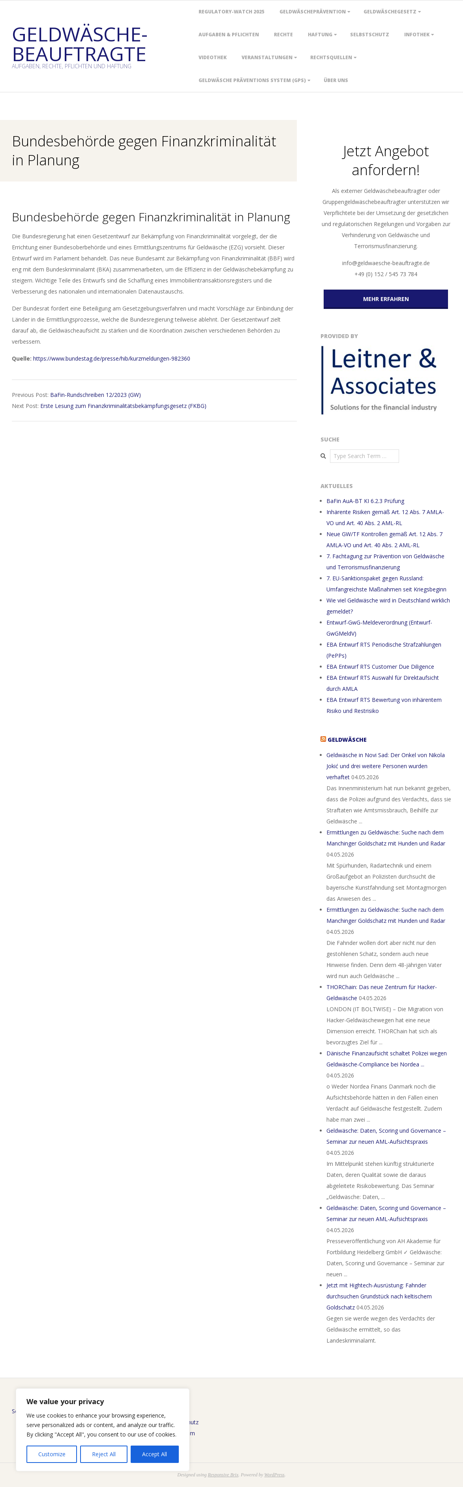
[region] (102, 1429)
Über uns (336, 80)
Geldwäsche (347, 739)
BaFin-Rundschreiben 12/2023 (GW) (95, 394)
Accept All (154, 1454)
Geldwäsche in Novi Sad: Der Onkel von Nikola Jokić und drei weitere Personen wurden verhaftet (385, 766)
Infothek (416, 34)
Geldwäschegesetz (390, 11)
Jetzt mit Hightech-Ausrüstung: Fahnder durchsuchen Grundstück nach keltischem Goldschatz (379, 1296)
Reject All (104, 1454)
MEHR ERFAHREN (386, 299)
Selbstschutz (369, 34)
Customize (52, 1454)
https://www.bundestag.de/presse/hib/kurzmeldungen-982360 (111, 358)
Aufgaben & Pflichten (229, 34)
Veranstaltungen (267, 57)
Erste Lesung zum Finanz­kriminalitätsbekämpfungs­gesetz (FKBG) (123, 406)
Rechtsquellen (331, 57)
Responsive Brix (223, 1475)
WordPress (274, 1475)
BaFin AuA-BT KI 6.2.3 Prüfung (365, 501)
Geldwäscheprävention (312, 11)
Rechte (283, 34)
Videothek (213, 57)
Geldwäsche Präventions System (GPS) (252, 80)
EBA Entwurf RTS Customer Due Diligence (380, 666)
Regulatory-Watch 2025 (231, 11)
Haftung (320, 34)
